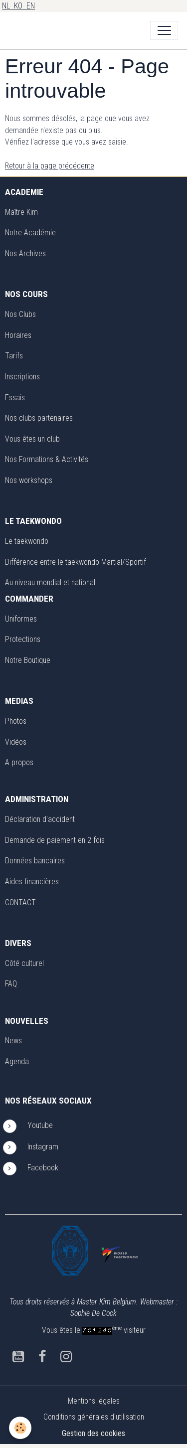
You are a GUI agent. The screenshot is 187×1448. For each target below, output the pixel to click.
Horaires (18, 335)
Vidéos (15, 742)
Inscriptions (22, 376)
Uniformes (21, 619)
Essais (15, 397)
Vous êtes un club (32, 439)
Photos (15, 721)
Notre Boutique (27, 660)
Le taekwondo (26, 541)
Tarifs (14, 355)
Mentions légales (94, 1401)
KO (20, 5)
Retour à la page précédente (49, 165)
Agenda (17, 1061)
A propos (19, 762)
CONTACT (20, 902)
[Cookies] (20, 1428)
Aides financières (32, 881)
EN (30, 5)
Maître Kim (21, 212)
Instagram (42, 1146)
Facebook (43, 1167)
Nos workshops (28, 480)
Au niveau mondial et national (50, 582)
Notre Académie (30, 232)
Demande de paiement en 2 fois (55, 840)
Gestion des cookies (93, 1433)
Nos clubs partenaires (39, 418)
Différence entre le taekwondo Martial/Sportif (75, 562)
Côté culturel (24, 963)
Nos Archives (25, 253)
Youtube (40, 1125)
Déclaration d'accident (40, 819)
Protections (22, 639)
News (13, 1040)
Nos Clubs (20, 314)
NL (8, 5)
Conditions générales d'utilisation (93, 1417)
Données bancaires (35, 860)
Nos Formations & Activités (46, 459)
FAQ (11, 983)
